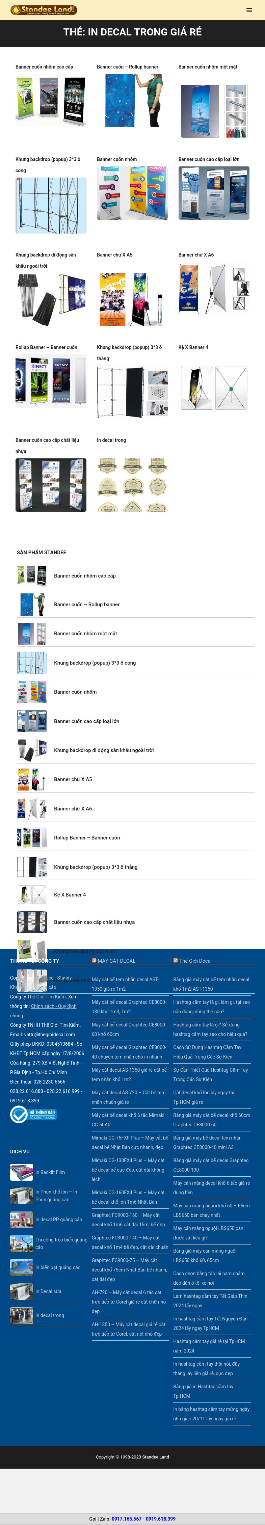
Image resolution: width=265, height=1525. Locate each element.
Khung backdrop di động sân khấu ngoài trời (104, 739)
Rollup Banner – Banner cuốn (46, 336)
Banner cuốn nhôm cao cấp (44, 67)
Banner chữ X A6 (196, 243)
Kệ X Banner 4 (193, 336)
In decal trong (111, 429)
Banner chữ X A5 (114, 243)
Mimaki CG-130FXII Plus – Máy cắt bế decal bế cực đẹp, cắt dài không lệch (128, 1159)
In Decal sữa (48, 1280)
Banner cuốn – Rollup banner (127, 67)
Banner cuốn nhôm (117, 148)
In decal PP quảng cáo (58, 1208)
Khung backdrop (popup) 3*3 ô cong (95, 652)
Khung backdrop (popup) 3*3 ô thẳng (95, 856)
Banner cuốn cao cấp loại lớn (209, 148)
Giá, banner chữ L (74, 969)
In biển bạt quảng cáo (58, 1256)
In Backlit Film (50, 1161)
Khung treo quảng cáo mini (84, 940)
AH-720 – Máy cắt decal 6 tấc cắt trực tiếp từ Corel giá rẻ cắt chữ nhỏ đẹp (129, 1291)
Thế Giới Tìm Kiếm (46, 985)
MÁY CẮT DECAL (116, 950)
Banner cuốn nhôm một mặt (208, 67)
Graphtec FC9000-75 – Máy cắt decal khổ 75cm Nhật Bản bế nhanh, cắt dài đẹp (129, 1259)
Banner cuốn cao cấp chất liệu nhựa (94, 911)
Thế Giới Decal (195, 950)
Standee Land (155, 1445)
